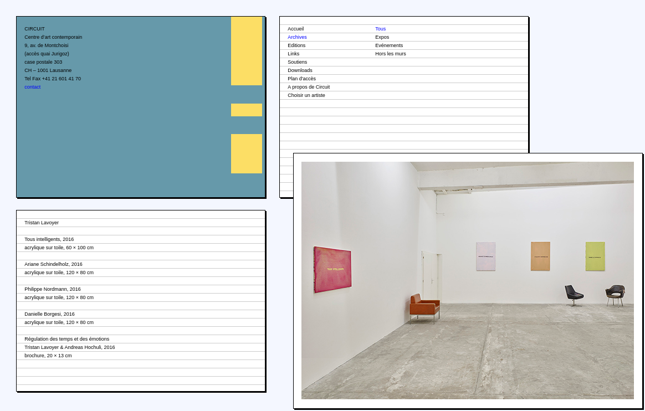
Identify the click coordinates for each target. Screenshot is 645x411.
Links (293, 53)
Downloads (300, 70)
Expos (382, 37)
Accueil (296, 29)
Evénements (389, 45)
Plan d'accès (302, 78)
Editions (296, 45)
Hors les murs (390, 53)
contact (32, 87)
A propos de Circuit (309, 87)
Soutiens (297, 62)
